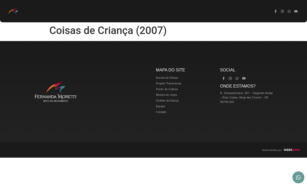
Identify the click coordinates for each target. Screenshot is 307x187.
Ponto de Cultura (139, 11)
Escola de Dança (82, 11)
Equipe (215, 11)
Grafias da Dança (194, 11)
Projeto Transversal (111, 11)
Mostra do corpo (166, 11)
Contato (230, 11)
